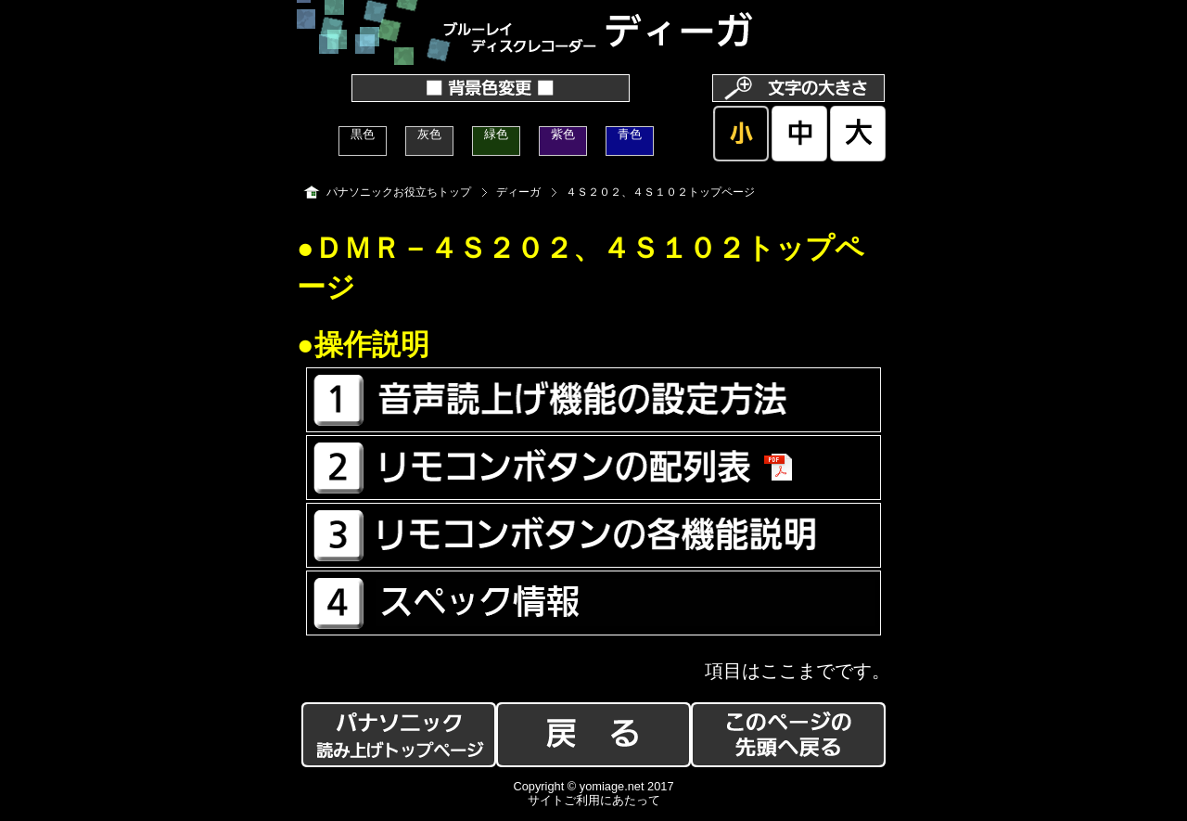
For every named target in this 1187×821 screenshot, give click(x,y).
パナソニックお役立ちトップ (398, 192)
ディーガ (518, 192)
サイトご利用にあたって (594, 800)
